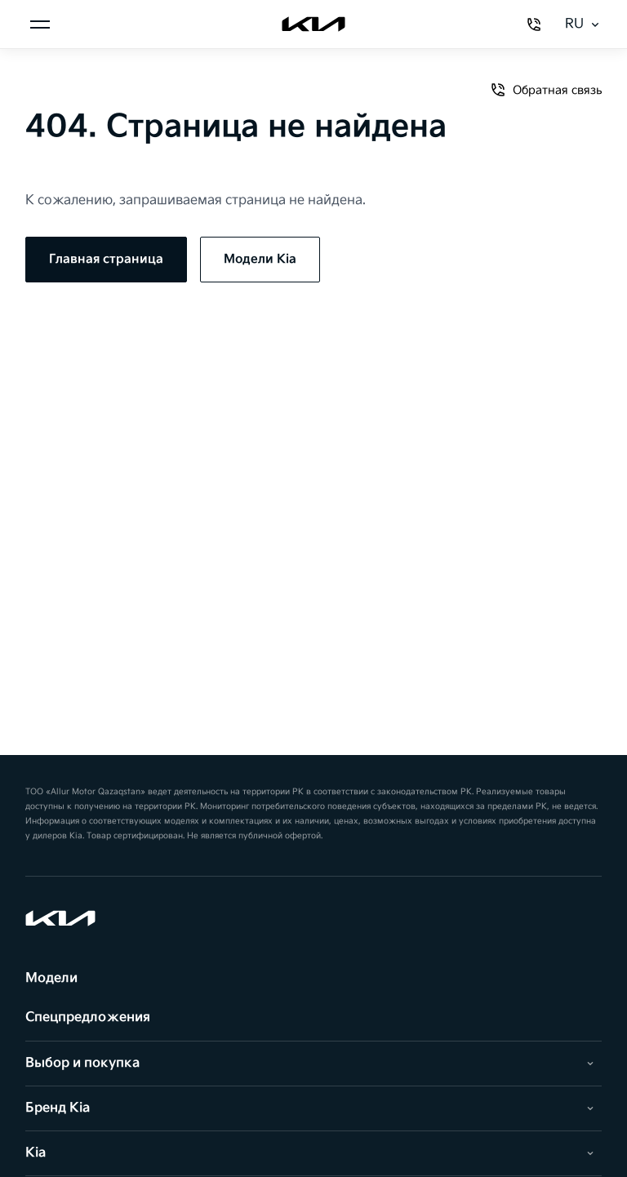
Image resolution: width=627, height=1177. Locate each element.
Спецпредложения (87, 1017)
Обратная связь (546, 90)
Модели (51, 978)
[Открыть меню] (40, 24)
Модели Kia (260, 259)
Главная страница (106, 259)
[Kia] (313, 24)
